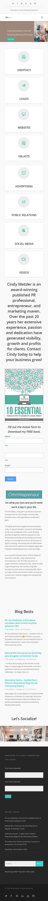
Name (8, 436)
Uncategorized (20, 659)
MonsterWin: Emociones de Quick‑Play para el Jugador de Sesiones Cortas (23, 654)
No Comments (25, 629)
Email (8, 465)
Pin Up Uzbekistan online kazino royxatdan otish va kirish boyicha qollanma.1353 (20, 623)
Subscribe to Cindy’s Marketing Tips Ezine (24, 10)
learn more (11, 39)
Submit (11, 479)
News (17, 629)
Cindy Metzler (9, 629)
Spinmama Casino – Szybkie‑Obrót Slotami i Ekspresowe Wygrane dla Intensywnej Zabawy (21, 683)
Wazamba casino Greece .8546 (16, 849)
